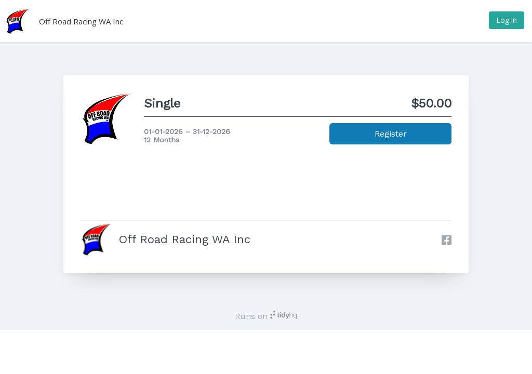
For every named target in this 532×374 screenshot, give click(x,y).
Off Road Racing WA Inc (81, 21)
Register (391, 134)
